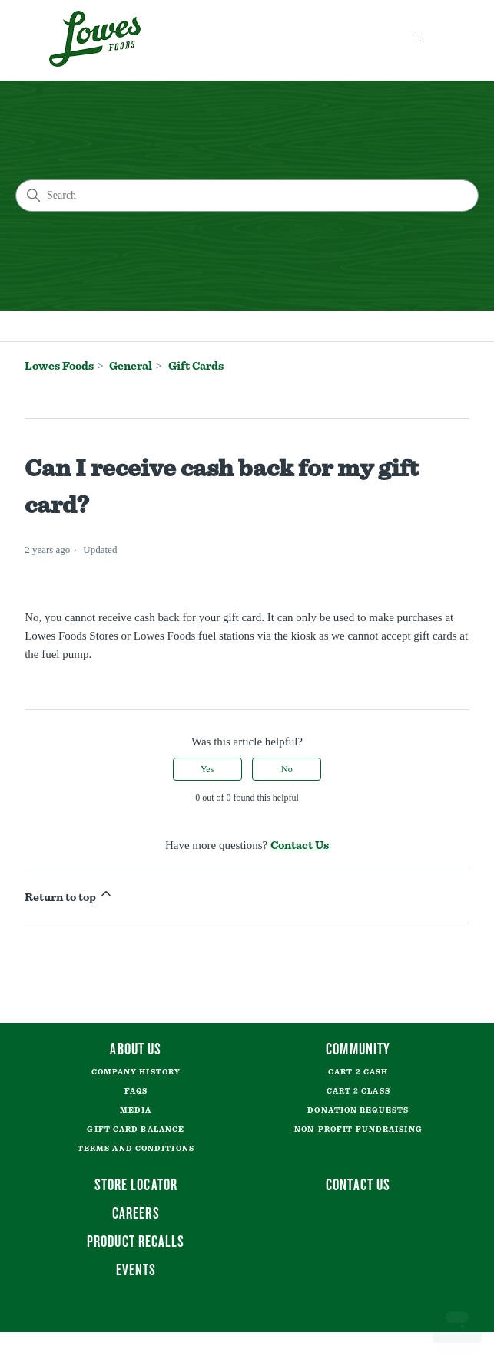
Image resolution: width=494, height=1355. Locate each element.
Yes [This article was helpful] (207, 769)
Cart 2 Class (358, 1091)
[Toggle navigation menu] (417, 38)
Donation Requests (358, 1110)
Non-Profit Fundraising (358, 1129)
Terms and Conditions (136, 1149)
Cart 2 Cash (358, 1072)
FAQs (136, 1091)
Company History (136, 1072)
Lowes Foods (59, 366)
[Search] (247, 195)
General (130, 366)
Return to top (69, 894)
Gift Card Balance (135, 1129)
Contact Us (299, 845)
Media (136, 1110)
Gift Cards (196, 366)
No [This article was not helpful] (287, 769)
